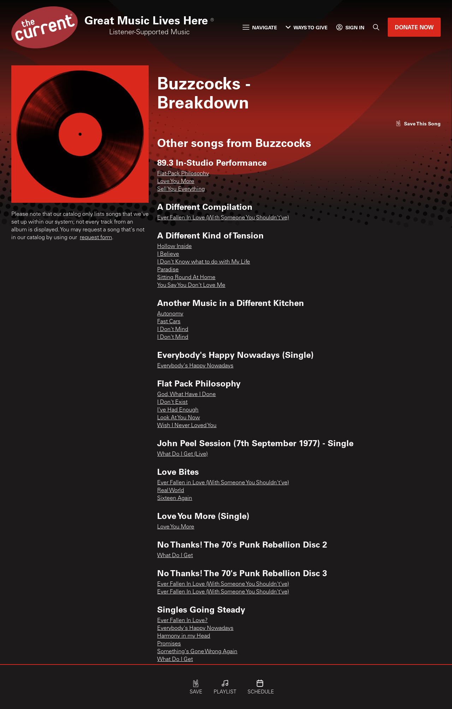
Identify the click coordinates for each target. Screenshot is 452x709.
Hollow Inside (174, 246)
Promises (169, 644)
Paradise (168, 270)
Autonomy (170, 314)
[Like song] (418, 123)
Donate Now (414, 27)
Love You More (175, 181)
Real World (170, 491)
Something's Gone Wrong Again (197, 652)
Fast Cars (168, 322)
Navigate (260, 27)
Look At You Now (178, 418)
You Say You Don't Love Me (191, 285)
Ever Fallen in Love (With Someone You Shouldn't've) (223, 483)
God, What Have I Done (186, 394)
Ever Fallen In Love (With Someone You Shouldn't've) (223, 218)
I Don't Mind (172, 329)
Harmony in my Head (183, 636)
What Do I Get (175, 556)
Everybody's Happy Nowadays (195, 366)
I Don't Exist (172, 402)
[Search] (376, 27)
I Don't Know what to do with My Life (203, 262)
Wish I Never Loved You (186, 426)
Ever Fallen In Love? (182, 621)
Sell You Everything (181, 189)
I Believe (168, 254)
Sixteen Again (174, 498)
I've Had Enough (177, 410)
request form (96, 238)
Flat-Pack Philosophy (183, 174)
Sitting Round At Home (186, 277)
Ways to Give (307, 27)
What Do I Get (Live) (182, 454)
